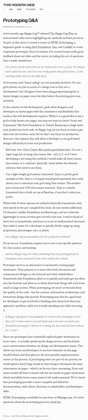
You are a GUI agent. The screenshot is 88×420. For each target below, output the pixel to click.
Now (11, 9)
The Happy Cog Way (61, 33)
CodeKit (67, 47)
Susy (57, 174)
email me (55, 402)
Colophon (30, 9)
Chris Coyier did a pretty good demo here (46, 149)
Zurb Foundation (41, 47)
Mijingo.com (65, 397)
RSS (41, 9)
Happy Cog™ (31, 33)
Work (19, 9)
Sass (54, 47)
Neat (59, 187)
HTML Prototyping (62, 42)
